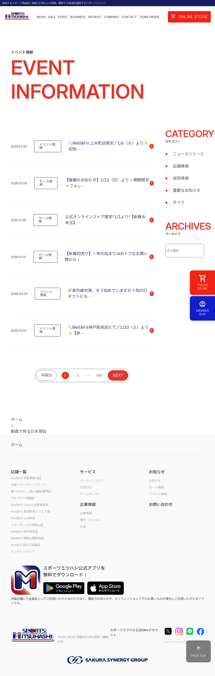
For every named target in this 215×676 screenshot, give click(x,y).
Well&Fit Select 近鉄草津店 (29, 505)
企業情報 (86, 513)
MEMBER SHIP (202, 308)
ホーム (16, 445)
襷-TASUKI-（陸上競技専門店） (32, 491)
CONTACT (129, 17)
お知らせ (155, 481)
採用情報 (181, 178)
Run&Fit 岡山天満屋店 (25, 545)
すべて (179, 203)
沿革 (83, 526)
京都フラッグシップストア (28, 485)
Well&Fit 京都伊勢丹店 (26, 478)
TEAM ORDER (149, 17)
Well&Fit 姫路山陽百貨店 (27, 538)
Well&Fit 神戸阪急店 (24, 531)
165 (99, 375)
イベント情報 (158, 494)
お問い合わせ (161, 505)
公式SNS (86, 487)
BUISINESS (78, 17)
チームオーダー (90, 494)
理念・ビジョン (90, 520)
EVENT (63, 17)
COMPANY (111, 17)
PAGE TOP (198, 651)
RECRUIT (94, 17)
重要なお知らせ (186, 191)
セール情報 (156, 487)
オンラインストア (23, 551)
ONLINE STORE (189, 16)
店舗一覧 (19, 472)
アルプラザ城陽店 (22, 498)
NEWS (41, 17)
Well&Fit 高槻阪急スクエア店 (30, 511)
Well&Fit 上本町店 (23, 518)
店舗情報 (181, 166)
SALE (51, 17)
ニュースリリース (188, 154)
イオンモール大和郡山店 (27, 525)
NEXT (118, 375)
